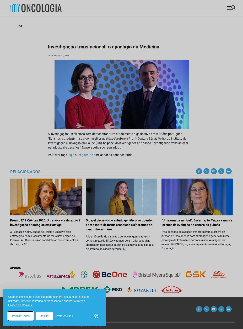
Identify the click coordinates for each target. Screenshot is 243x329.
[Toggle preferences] (65, 316)
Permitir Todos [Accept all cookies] (21, 316)
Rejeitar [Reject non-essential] (44, 316)
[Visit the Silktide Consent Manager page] (96, 316)
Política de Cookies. (20, 305)
